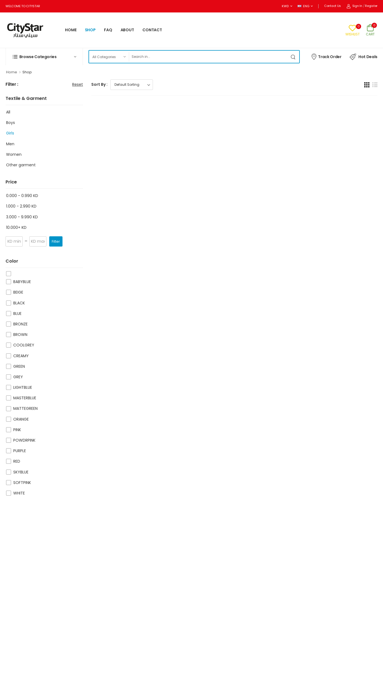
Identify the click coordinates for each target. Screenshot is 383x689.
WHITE (19, 493)
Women (14, 154)
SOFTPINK (22, 482)
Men (10, 144)
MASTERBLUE (24, 398)
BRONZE (20, 324)
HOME (71, 30)
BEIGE (18, 292)
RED (16, 461)
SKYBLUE (20, 472)
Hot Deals (363, 56)
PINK (17, 429)
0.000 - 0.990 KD (22, 195)
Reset (77, 84)
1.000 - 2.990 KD (21, 206)
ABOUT (127, 30)
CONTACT (152, 30)
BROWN (20, 334)
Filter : (12, 84)
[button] (44, 56)
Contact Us (332, 6)
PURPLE (19, 451)
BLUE (17, 313)
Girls (10, 133)
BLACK (19, 303)
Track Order (326, 56)
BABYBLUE (22, 281)
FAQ (108, 30)
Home (11, 72)
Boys (10, 122)
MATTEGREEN (25, 408)
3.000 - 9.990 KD (22, 217)
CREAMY (21, 356)
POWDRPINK (24, 440)
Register (371, 6)
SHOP (90, 30)
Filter (56, 241)
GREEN (19, 366)
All (8, 112)
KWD (285, 6)
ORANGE (21, 419)
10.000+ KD (16, 227)
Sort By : (99, 84)
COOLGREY (23, 345)
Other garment (21, 165)
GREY (18, 377)
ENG (303, 6)
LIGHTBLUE (22, 387)
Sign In (354, 6)
